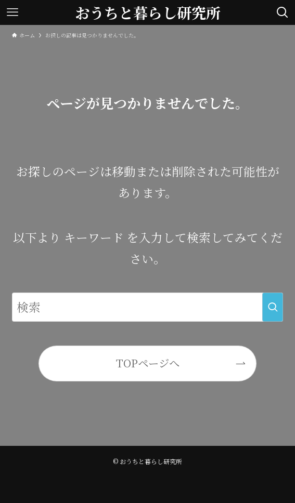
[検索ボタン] (282, 12)
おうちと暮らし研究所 (148, 12)
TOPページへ (147, 362)
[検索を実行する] (272, 307)
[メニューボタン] (12, 12)
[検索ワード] (148, 307)
